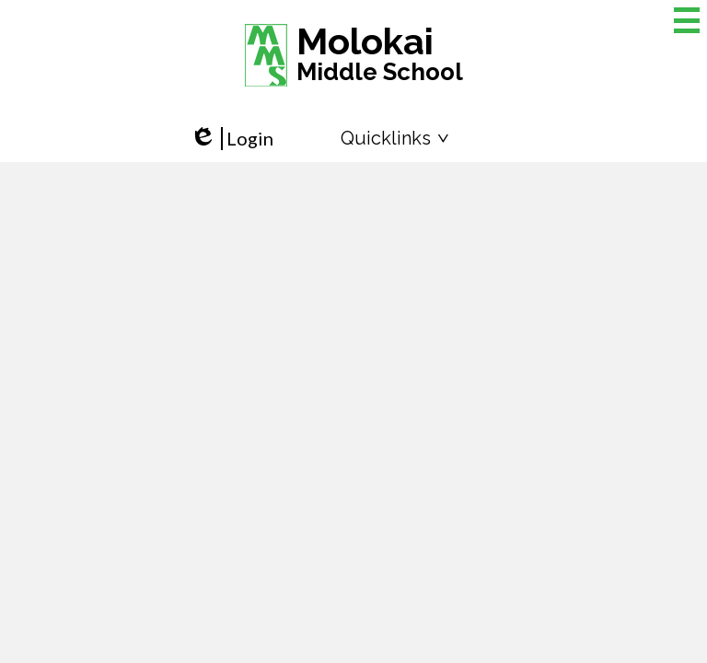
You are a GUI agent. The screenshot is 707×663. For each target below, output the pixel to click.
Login (231, 138)
